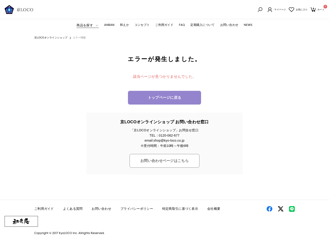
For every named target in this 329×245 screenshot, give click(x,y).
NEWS (248, 25)
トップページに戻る (164, 98)
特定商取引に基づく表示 (180, 209)
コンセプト (142, 25)
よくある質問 (73, 209)
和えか (124, 25)
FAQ (182, 25)
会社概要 (213, 209)
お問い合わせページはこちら (164, 161)
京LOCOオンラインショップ (50, 38)
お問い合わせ (229, 25)
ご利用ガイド (164, 25)
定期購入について (202, 25)
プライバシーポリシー (136, 209)
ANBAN (109, 25)
